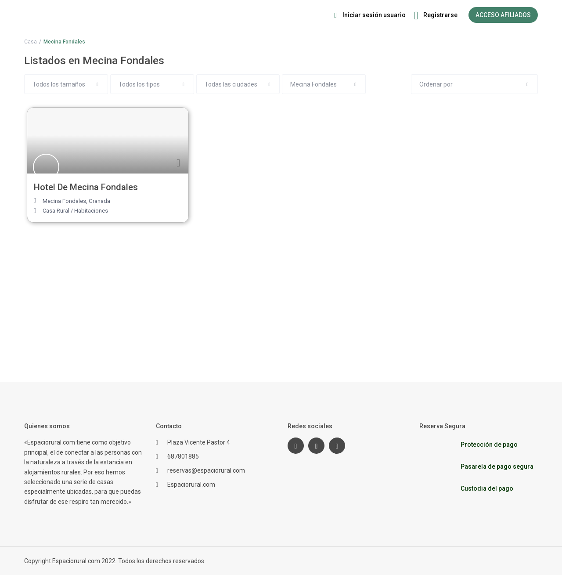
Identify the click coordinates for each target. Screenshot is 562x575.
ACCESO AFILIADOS (503, 14)
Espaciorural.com (191, 484)
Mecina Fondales (64, 201)
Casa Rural (56, 210)
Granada (99, 201)
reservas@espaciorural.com (206, 470)
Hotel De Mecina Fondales (86, 187)
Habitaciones (91, 210)
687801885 (183, 456)
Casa (30, 42)
